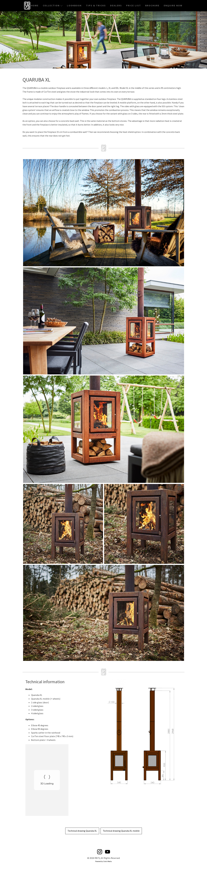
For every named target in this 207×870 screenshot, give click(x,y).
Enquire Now (173, 5)
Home (35, 5)
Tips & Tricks (96, 5)
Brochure (152, 5)
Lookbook (74, 5)
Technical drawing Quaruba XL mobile (121, 830)
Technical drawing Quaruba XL (82, 830)
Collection (53, 5)
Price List (133, 5)
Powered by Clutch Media (103, 861)
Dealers (116, 5)
